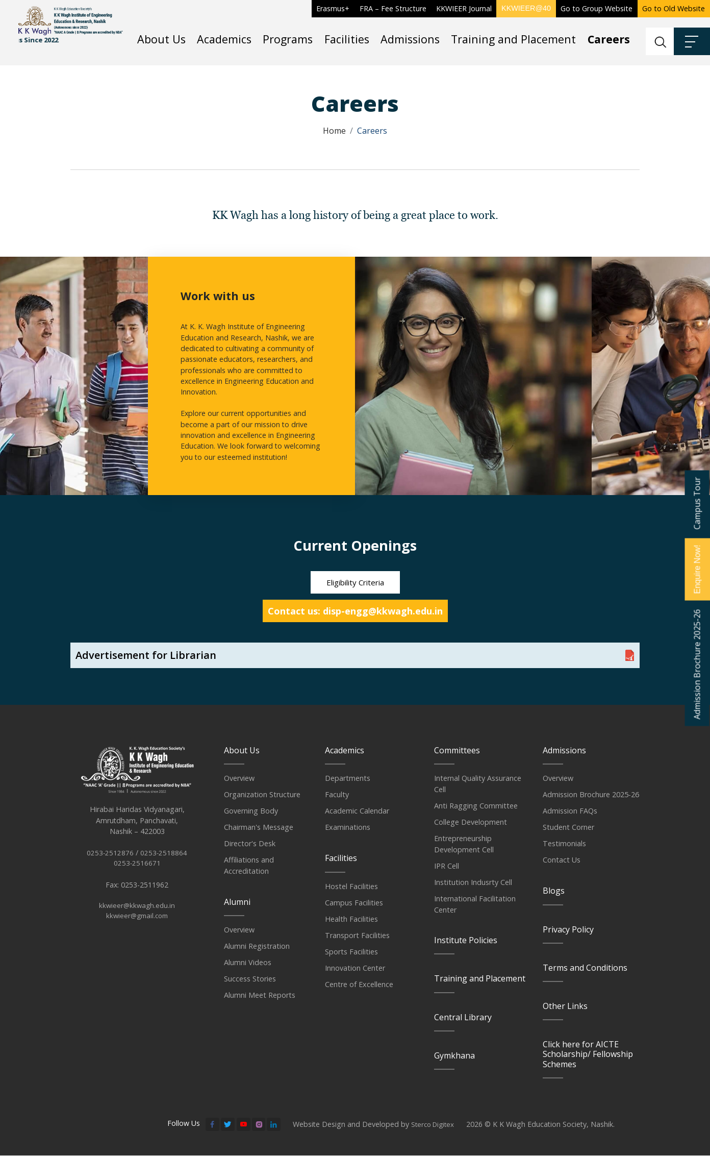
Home (334, 130)
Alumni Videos (247, 963)
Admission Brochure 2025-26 (591, 795)
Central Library (463, 1017)
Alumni (237, 902)
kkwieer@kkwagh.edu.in (137, 918)
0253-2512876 (110, 864)
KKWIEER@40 (526, 8)
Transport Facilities (357, 936)
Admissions (410, 39)
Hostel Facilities (351, 887)
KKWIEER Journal (464, 8)
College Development (470, 823)
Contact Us (561, 861)
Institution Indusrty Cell (473, 883)
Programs (288, 39)
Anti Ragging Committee (476, 806)
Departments (347, 779)
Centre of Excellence (359, 985)
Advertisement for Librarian (145, 656)
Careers (609, 39)
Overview (239, 779)
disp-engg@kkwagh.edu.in (383, 612)
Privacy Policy (568, 930)
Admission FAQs (570, 812)
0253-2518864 (164, 864)
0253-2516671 (137, 875)
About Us (161, 39)
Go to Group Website (596, 8)
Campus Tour (696, 503)
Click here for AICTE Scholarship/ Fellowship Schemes (588, 1055)
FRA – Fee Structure (393, 8)
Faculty (337, 795)
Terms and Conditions (585, 968)
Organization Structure (262, 795)
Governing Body (251, 812)
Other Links (565, 1006)
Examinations (347, 828)
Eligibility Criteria (355, 582)
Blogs (554, 891)
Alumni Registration (257, 947)
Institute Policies (465, 941)
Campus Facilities (354, 903)
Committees (457, 751)
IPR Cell (446, 866)
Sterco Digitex (434, 1125)
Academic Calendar (357, 812)
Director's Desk (249, 844)
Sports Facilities (351, 952)
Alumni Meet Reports (259, 996)
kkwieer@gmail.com (137, 929)
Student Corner (568, 828)
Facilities (346, 39)
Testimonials (564, 844)
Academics (224, 39)
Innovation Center (355, 968)
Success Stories (250, 980)
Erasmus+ (332, 8)
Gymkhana (454, 1056)
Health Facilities (351, 919)
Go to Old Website (673, 8)
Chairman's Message (258, 828)
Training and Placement (513, 39)
